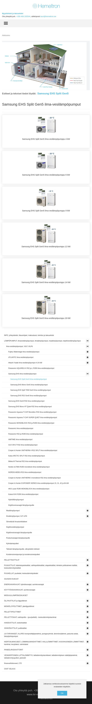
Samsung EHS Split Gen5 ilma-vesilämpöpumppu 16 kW (46, 318)
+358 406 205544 (23, 16)
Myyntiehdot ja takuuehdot (12, 14)
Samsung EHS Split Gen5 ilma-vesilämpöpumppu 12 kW (46, 246)
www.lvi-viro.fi (34, 694)
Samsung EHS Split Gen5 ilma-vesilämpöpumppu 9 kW (46, 211)
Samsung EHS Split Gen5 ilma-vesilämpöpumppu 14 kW (46, 282)
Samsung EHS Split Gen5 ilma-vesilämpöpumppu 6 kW (46, 175)
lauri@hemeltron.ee (48, 16)
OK (62, 693)
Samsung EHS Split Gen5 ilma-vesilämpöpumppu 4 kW (46, 139)
